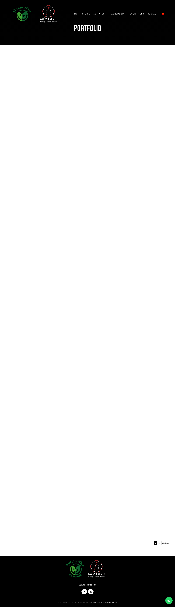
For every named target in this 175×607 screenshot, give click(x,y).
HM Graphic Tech (100, 602)
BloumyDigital (112, 602)
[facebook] (84, 591)
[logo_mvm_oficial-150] (49, 5)
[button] (169, 600)
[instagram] (91, 591)
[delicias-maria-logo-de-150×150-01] (22, 5)
